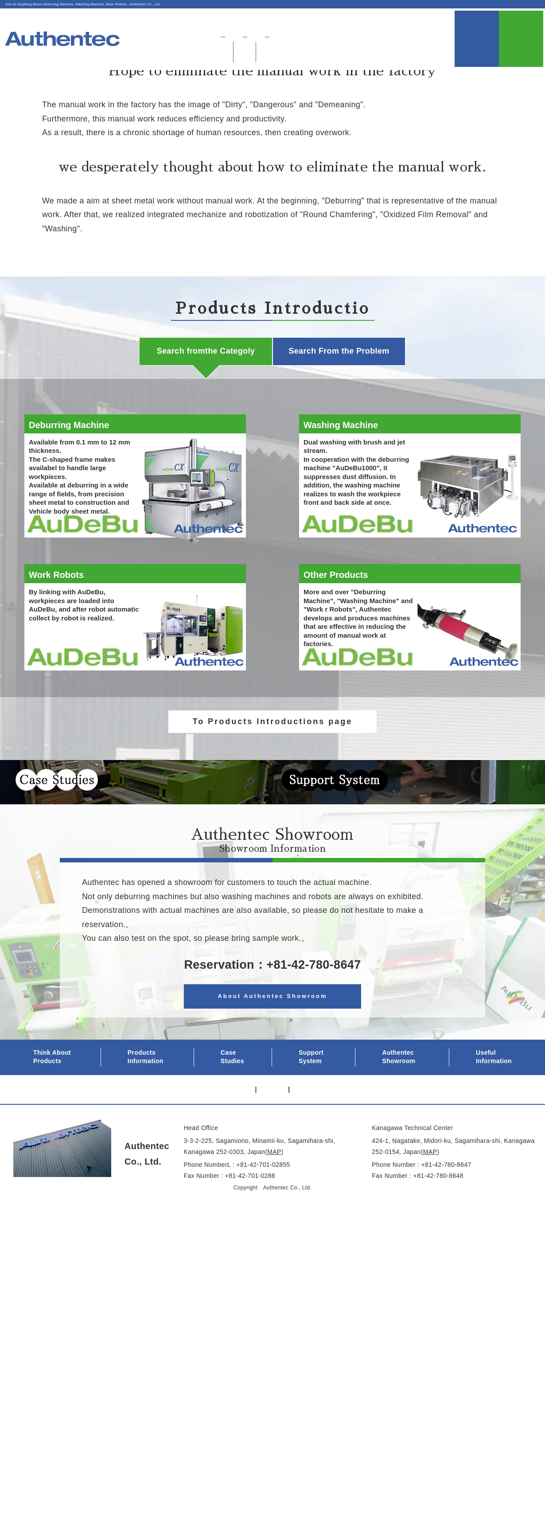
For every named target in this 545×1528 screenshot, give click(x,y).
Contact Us (522, 30)
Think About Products (52, 1085)
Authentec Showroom (395, 33)
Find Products (318, 33)
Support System (311, 1085)
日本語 (422, 19)
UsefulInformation (478, 30)
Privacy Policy (201, 1117)
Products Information (146, 1085)
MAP (274, 1179)
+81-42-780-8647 (313, 992)
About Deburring (249, 33)
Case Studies (232, 1085)
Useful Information (494, 1085)
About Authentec (334, 20)
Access (385, 20)
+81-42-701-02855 (263, 1192)
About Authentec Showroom (272, 1024)
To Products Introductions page (273, 721)
